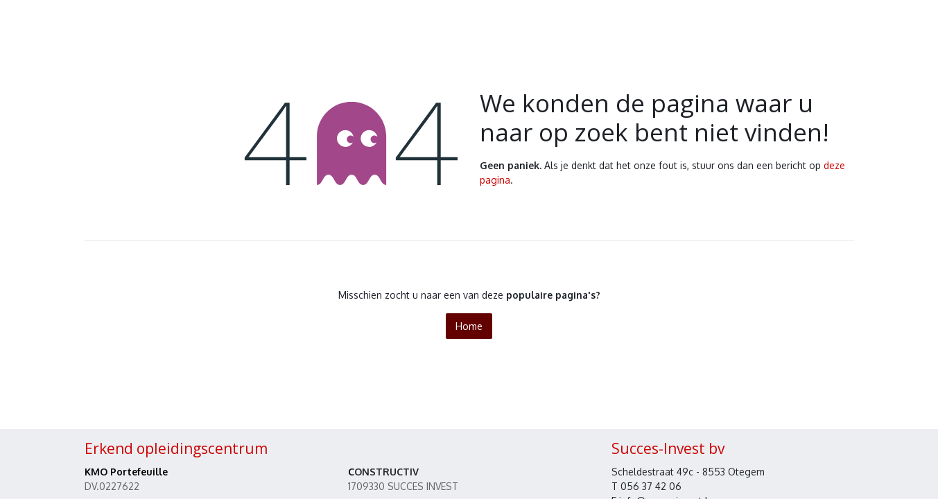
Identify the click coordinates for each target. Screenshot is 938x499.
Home (469, 326)
